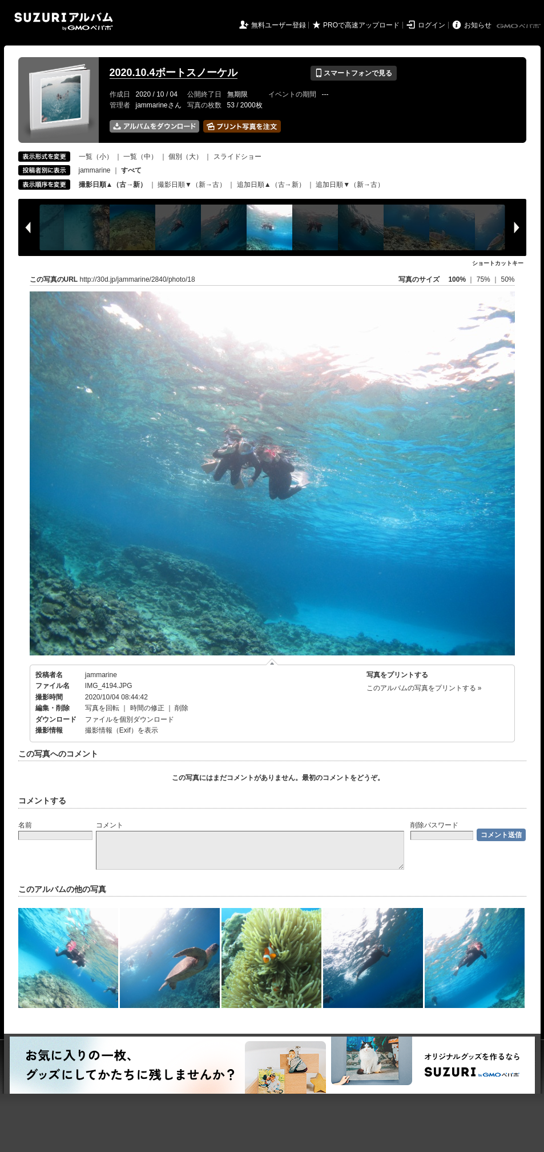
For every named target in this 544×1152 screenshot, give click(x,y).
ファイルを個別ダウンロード (129, 719)
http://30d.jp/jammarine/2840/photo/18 (137, 279)
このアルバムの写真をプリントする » (424, 688)
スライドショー (237, 157)
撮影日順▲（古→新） (113, 185)
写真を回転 (102, 708)
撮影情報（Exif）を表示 (121, 730)
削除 (181, 708)
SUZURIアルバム (63, 21)
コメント (109, 825)
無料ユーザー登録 (278, 25)
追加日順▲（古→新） (271, 185)
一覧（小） (96, 157)
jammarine (95, 170)
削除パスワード (434, 825)
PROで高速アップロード (361, 25)
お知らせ (477, 25)
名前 (25, 825)
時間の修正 (147, 708)
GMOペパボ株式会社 (519, 26)
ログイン (431, 25)
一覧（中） (140, 157)
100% (457, 279)
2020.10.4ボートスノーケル (173, 72)
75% (484, 279)
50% (507, 279)
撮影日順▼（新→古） (192, 185)
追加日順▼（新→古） (350, 185)
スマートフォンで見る (353, 73)
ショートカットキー (497, 263)
